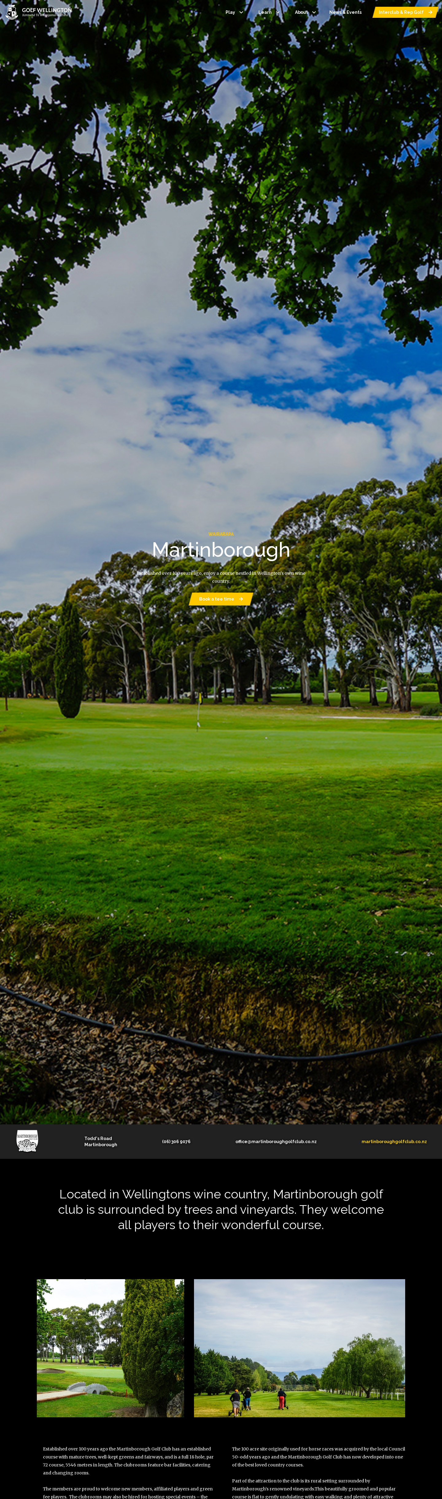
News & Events (345, 12)
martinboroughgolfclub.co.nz (394, 1141)
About (306, 12)
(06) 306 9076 (176, 1141)
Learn (269, 12)
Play (235, 12)
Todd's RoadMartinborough (100, 1141)
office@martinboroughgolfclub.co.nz (276, 1141)
